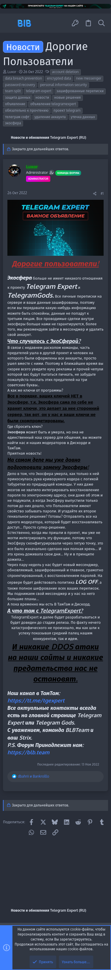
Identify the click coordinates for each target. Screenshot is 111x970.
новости (42, 97)
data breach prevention (23, 78)
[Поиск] (101, 23)
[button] (9, 23)
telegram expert (38, 91)
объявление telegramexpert (53, 104)
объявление (15, 104)
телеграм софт (17, 117)
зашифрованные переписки (80, 91)
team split (13, 91)
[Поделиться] (95, 194)
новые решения (67, 97)
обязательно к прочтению (27, 110)
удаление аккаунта (50, 117)
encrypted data (59, 78)
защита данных (17, 97)
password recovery (20, 85)
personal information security (63, 85)
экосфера (13, 123)
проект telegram (67, 110)
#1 (102, 193)
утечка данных (83, 117)
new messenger (88, 78)
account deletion (65, 72)
